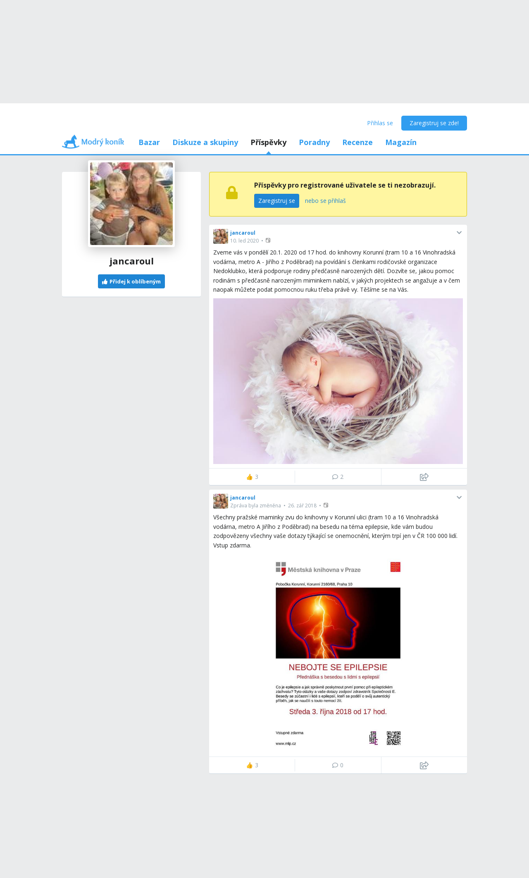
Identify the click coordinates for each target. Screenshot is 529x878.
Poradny (314, 142)
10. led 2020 (244, 240)
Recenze (357, 142)
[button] (268, 240)
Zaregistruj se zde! (434, 123)
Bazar (149, 142)
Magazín (401, 142)
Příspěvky (268, 142)
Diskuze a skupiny (205, 142)
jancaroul (242, 232)
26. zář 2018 (302, 505)
